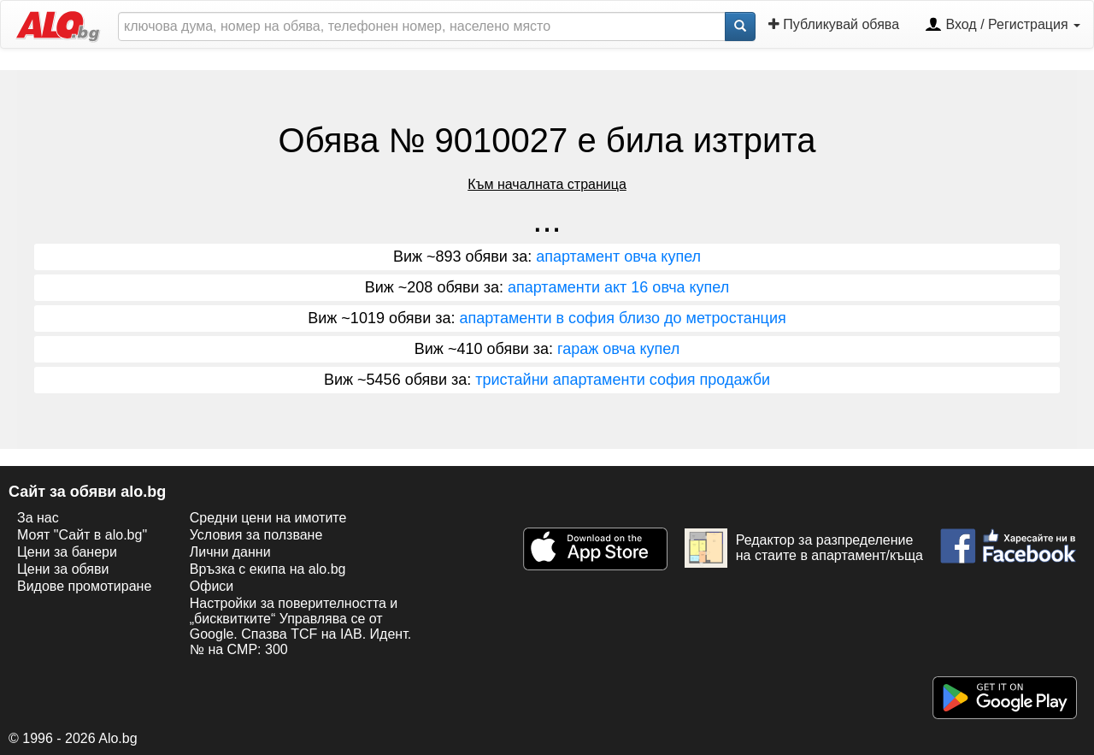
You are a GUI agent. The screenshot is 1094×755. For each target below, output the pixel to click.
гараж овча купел (618, 348)
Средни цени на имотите (268, 517)
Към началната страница (547, 184)
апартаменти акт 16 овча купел (618, 287)
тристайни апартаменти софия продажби (622, 379)
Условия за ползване (256, 535)
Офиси (211, 586)
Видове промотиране (84, 586)
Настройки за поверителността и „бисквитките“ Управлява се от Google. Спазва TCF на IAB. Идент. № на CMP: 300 (300, 626)
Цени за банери (67, 552)
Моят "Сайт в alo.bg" (82, 535)
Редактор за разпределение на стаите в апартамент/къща (804, 548)
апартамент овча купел (618, 256)
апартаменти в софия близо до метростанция (622, 318)
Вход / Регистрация (1002, 25)
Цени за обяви (63, 569)
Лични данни (230, 552)
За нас (38, 517)
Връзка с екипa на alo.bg (268, 569)
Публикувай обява (833, 24)
